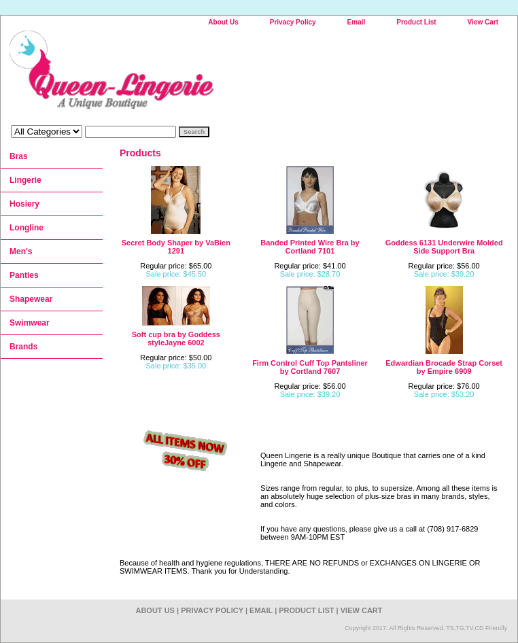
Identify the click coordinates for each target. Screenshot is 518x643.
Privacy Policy (293, 22)
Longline (27, 227)
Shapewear (31, 299)
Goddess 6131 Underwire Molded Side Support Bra (444, 247)
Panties (24, 275)
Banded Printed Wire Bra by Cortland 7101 (309, 247)
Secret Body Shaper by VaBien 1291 (176, 247)
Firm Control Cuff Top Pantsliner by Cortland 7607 (310, 367)
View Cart (483, 22)
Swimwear (30, 323)
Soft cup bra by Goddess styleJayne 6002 (176, 338)
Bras (19, 156)
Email (356, 22)
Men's (21, 251)
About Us (223, 22)
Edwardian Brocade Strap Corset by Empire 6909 (443, 367)
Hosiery (24, 204)
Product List (416, 22)
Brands (23, 346)
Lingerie (25, 180)
